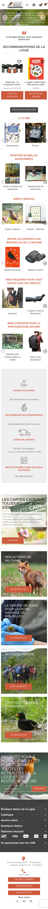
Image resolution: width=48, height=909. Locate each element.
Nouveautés (12, 146)
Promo (35, 146)
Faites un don (24, 886)
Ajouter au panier (35, 95)
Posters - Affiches (35, 229)
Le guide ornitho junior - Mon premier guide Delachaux (36, 84)
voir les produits (12, 95)
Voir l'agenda (18, 687)
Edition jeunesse (12, 270)
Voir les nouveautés (24, 110)
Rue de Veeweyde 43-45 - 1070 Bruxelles (24, 862)
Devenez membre (24, 880)
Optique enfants (35, 270)
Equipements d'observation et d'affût (12, 357)
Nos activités (24, 893)
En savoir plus (18, 589)
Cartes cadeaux (12, 229)
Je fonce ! (12, 541)
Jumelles (12, 313)
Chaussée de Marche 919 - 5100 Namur (26, 865)
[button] (27, 5)
